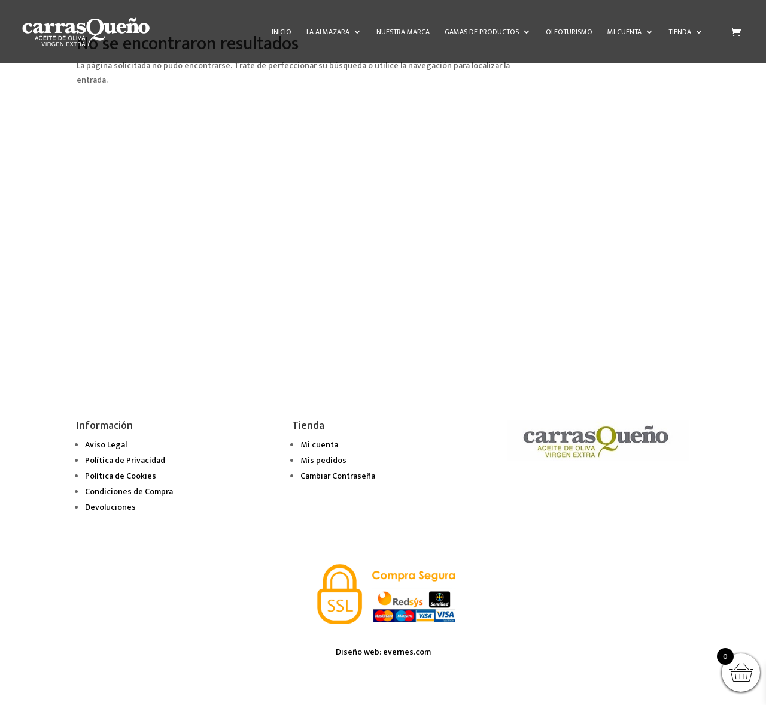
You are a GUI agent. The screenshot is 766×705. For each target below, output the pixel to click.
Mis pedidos (323, 460)
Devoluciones (110, 507)
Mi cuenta (624, 33)
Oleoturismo (569, 33)
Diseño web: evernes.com (383, 652)
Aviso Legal (106, 445)
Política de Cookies (120, 476)
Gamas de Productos (482, 33)
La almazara (327, 33)
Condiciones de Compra (129, 491)
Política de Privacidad (125, 460)
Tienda (679, 33)
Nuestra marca (403, 33)
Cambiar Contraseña (337, 476)
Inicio (281, 33)
